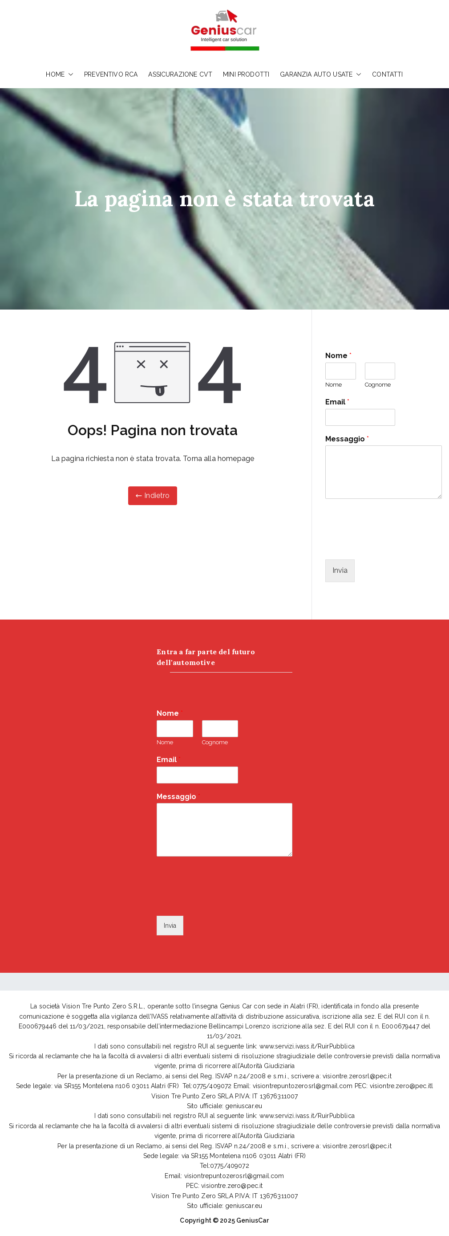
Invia (340, 570)
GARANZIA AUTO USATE (320, 74)
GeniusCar (252, 1220)
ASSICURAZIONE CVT (180, 74)
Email (337, 402)
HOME (59, 74)
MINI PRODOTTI (246, 74)
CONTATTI (387, 74)
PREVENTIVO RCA (111, 74)
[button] (69, 74)
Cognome (378, 384)
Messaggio (347, 439)
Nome (338, 355)
